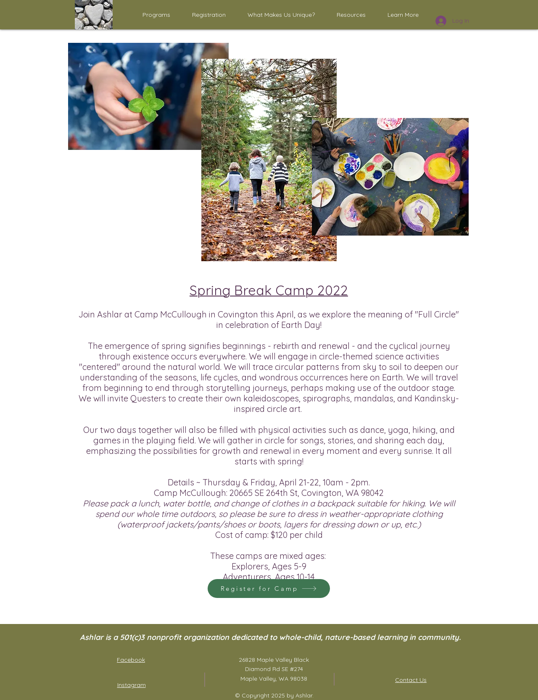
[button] (156, 14)
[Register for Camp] (269, 588)
